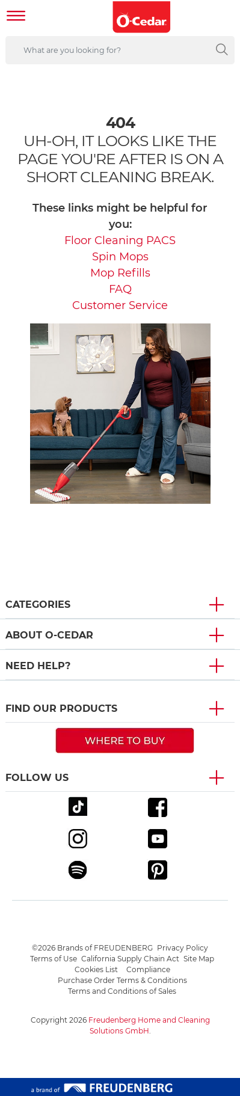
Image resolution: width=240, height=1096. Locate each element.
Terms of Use (53, 958)
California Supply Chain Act (130, 958)
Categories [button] (37, 604)
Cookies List (96, 969)
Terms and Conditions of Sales (122, 991)
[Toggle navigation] (16, 17)
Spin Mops (120, 256)
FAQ (120, 289)
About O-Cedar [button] (49, 635)
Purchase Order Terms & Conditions (122, 980)
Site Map (198, 958)
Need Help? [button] (37, 666)
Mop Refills (120, 273)
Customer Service (120, 305)
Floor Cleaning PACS (120, 240)
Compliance (148, 969)
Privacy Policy (182, 947)
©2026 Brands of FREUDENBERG (92, 947)
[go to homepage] (142, 17)
